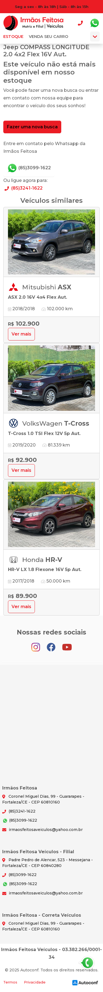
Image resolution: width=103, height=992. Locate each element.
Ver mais (21, 334)
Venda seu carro (48, 36)
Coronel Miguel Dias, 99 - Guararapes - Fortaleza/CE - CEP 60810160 (43, 799)
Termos (10, 982)
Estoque (13, 36)
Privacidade (35, 982)
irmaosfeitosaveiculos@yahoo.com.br (42, 829)
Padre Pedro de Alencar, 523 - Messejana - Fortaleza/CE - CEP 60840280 (47, 862)
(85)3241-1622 (23, 188)
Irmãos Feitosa (33, 23)
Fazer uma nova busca (32, 126)
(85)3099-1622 (29, 168)
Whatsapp (94, 23)
